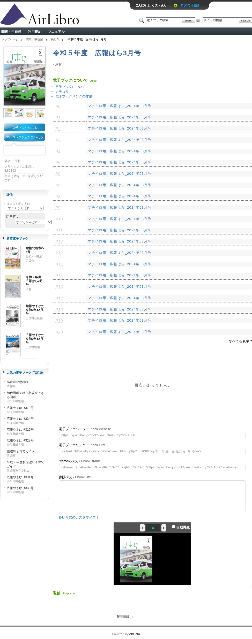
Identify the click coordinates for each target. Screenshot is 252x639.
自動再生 (181, 527)
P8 (58, 196)
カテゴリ (62, 92)
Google (32, 150)
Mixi (24, 150)
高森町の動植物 (17, 382)
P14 (59, 264)
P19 (59, 321)
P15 (59, 275)
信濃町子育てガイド (21, 451)
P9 (58, 208)
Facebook (8, 150)
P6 (58, 174)
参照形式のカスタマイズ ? (79, 517)
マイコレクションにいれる (24, 137)
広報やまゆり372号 (20, 408)
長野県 (55, 39)
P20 (59, 332)
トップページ (10, 39)
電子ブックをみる (24, 128)
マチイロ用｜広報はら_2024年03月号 (119, 106)
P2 (58, 129)
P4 (58, 151)
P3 (58, 140)
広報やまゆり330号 (20, 488)
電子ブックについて (70, 87)
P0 (58, 106)
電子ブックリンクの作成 (73, 96)
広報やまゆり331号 (20, 477)
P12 (59, 242)
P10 (59, 219)
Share (41, 150)
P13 (59, 253)
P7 (58, 185)
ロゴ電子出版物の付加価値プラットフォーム (60, 14)
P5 (58, 162)
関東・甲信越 (11, 32)
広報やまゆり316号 (20, 429)
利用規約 (34, 32)
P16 (59, 287)
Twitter (16, 150)
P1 (58, 117)
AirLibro (134, 634)
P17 (59, 298)
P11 (59, 230)
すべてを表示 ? (240, 341)
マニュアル (56, 32)
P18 (59, 310)
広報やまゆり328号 (20, 440)
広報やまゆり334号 (20, 419)
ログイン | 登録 (190, 5)
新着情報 (123, 617)
